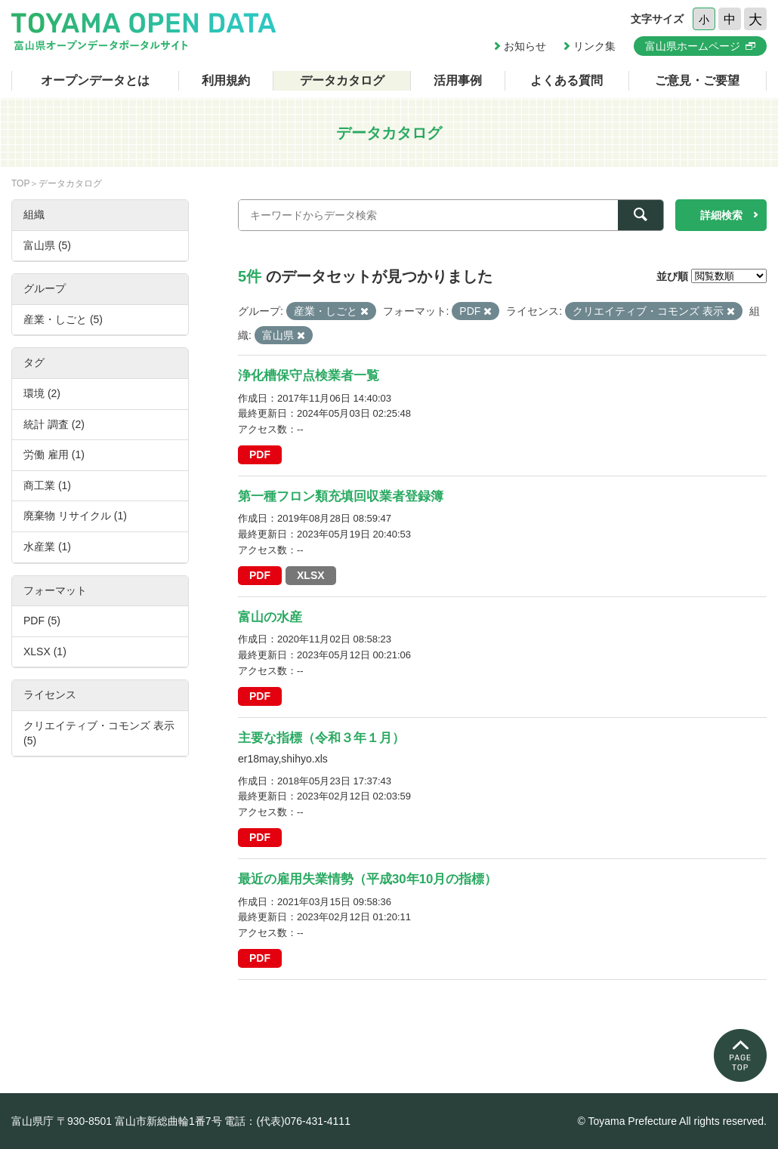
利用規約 (226, 80)
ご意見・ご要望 (697, 80)
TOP (20, 183)
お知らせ (525, 46)
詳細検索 (721, 215)
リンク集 (594, 46)
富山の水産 (270, 617)
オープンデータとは (95, 80)
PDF (259, 454)
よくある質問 (566, 80)
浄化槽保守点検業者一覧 (308, 375)
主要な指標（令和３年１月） (321, 738)
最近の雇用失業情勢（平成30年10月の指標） (367, 879)
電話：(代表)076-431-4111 (287, 1121)
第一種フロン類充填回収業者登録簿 (340, 496)
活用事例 (458, 80)
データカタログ (342, 80)
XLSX (311, 575)
